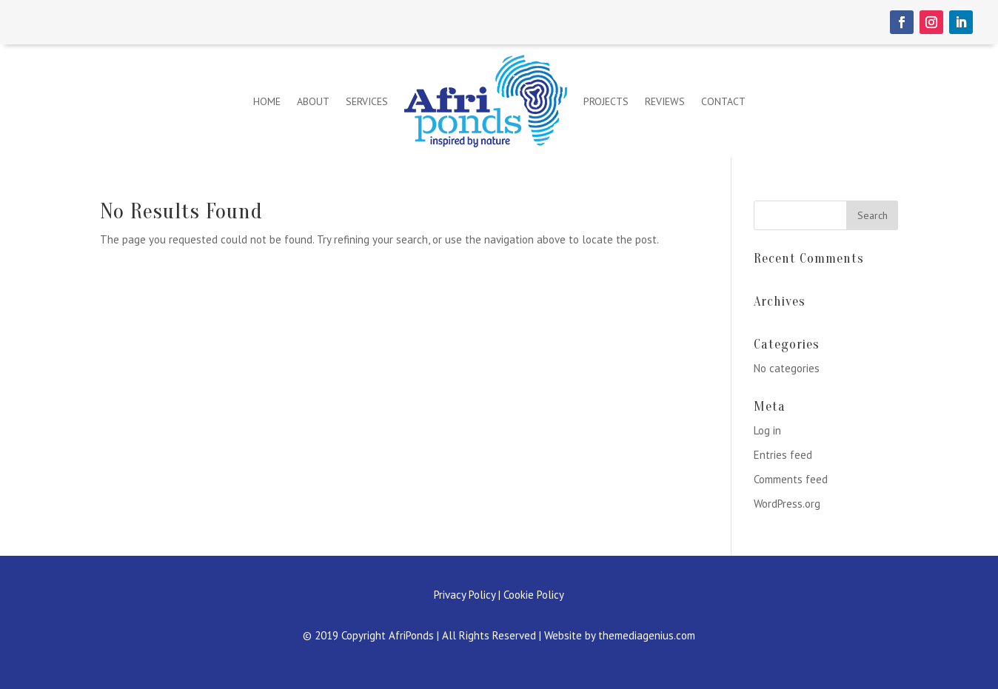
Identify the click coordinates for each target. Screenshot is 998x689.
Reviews (665, 101)
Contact (723, 101)
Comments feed (791, 479)
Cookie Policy (533, 595)
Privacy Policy (464, 595)
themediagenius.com (646, 635)
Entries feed (783, 455)
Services (367, 101)
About (313, 101)
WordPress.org (787, 504)
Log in (767, 430)
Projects (606, 101)
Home (267, 101)
